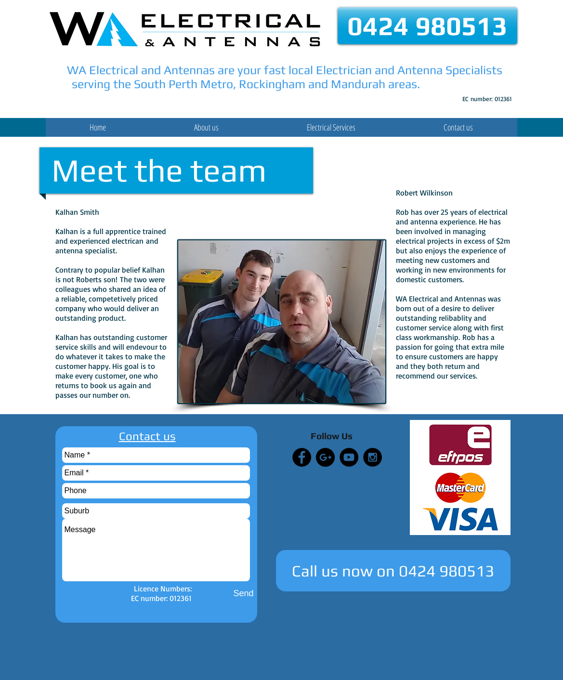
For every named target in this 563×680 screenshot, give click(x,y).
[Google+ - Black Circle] (325, 457)
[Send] (244, 593)
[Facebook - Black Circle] (301, 457)
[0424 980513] (427, 25)
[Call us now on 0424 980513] (393, 570)
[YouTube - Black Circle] (349, 457)
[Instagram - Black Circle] (372, 457)
